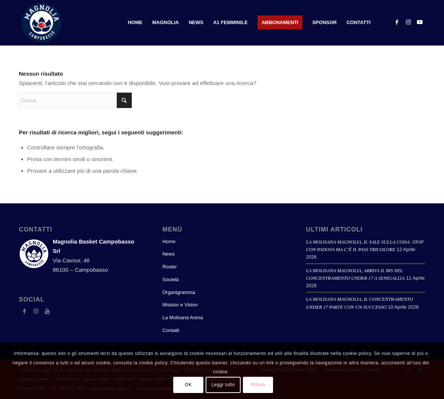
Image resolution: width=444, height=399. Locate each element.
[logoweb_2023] (41, 22)
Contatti (170, 330)
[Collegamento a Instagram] (408, 22)
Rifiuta (258, 384)
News (168, 254)
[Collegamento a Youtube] (419, 22)
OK (188, 384)
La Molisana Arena (182, 317)
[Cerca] (75, 100)
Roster (169, 267)
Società (170, 279)
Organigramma (178, 292)
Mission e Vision (180, 305)
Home (168, 241)
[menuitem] (135, 22)
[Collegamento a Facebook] (397, 22)
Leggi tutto (223, 384)
